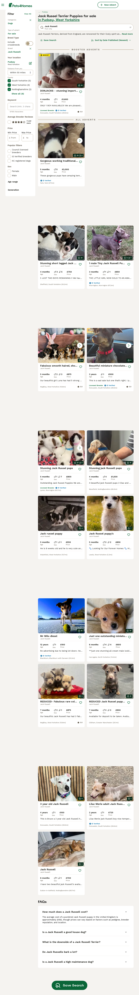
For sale (14, 77)
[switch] (20, 101)
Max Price (26, 248)
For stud (14, 90)
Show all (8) (18, 210)
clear (29, 107)
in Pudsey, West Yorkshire (59, 60)
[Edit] (30, 179)
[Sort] (111, 80)
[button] (61, 111)
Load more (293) (18, 168)
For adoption (16, 83)
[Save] (81, 132)
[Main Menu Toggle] (2, 5)
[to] (27, 253)
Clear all (27, 54)
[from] (13, 253)
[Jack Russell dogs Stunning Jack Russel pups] (110, 349)
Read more (127, 74)
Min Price (12, 248)
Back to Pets (13, 60)
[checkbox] (9, 120)
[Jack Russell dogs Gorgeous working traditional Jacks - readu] (61, 181)
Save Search (48, 80)
